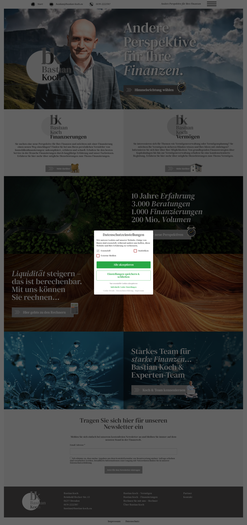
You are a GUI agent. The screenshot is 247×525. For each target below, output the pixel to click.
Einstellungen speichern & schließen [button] (123, 273)
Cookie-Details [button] (109, 288)
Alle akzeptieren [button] (123, 262)
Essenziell (103, 248)
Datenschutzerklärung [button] (125, 288)
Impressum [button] (139, 288)
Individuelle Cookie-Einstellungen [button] (123, 284)
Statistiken (141, 248)
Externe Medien (106, 253)
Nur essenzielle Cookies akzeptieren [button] (123, 281)
